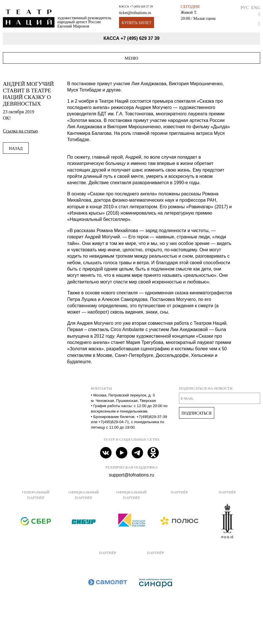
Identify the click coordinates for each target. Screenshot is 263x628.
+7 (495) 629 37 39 (141, 6)
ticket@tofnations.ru (135, 13)
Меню (131, 58)
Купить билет (136, 23)
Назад (16, 148)
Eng (255, 7)
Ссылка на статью (20, 131)
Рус (245, 7)
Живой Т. (189, 12)
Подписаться (197, 413)
